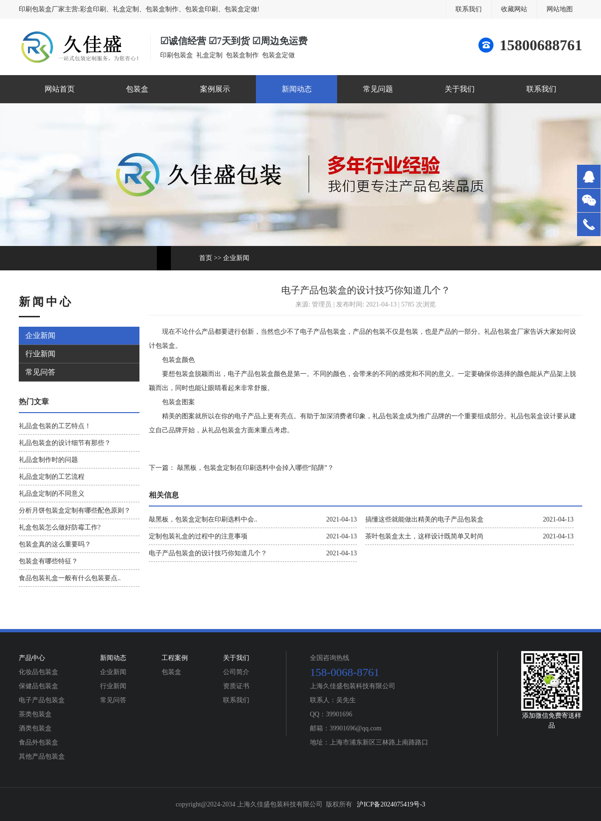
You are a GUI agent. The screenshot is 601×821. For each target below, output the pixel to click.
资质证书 (236, 686)
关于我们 (460, 89)
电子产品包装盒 (42, 700)
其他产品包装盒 (42, 756)
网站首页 (60, 89)
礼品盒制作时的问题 (48, 459)
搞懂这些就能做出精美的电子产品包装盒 (424, 519)
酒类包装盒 (35, 728)
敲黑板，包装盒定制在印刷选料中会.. (203, 519)
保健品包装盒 (38, 686)
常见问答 (40, 372)
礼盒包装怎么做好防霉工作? (59, 527)
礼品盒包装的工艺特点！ (55, 426)
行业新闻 (40, 354)
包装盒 (137, 89)
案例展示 (215, 89)
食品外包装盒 (38, 742)
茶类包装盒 (35, 714)
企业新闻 (236, 257)
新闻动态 (297, 89)
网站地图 (560, 9)
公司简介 (236, 671)
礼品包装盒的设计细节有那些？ (65, 442)
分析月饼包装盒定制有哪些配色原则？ (75, 510)
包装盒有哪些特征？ (48, 561)
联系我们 (468, 9)
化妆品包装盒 (38, 671)
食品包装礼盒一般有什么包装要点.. (70, 578)
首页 (205, 257)
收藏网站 (514, 9)
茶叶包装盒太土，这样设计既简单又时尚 (424, 536)
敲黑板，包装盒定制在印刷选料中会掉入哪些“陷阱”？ (254, 467)
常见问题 (378, 89)
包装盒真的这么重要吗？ (55, 544)
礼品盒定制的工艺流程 (52, 476)
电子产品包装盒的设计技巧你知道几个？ (208, 553)
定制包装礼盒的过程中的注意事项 (198, 536)
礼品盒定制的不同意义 (52, 493)
